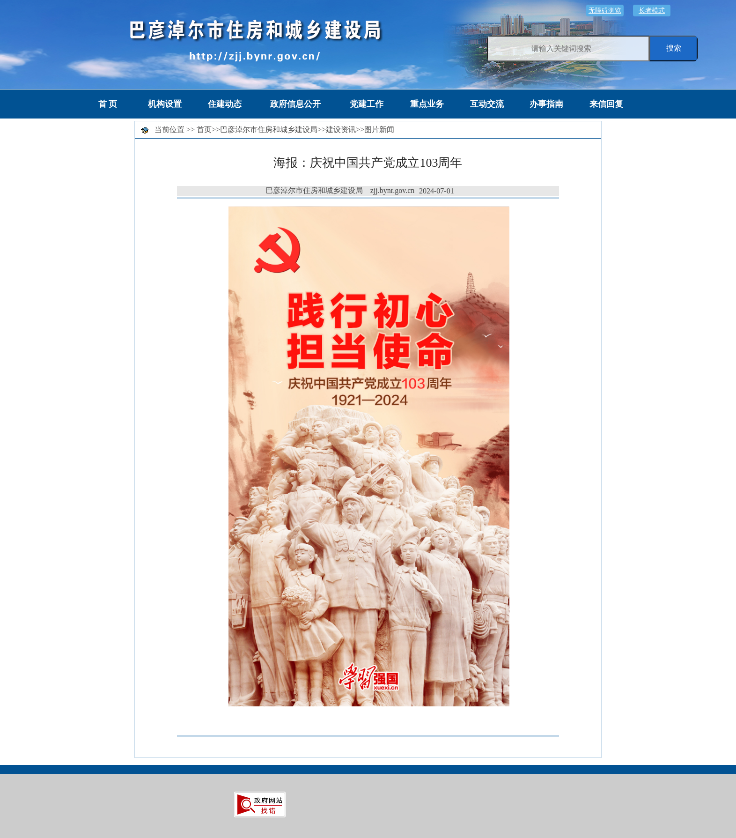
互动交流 (487, 104)
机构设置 (165, 104)
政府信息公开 (295, 104)
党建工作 (366, 104)
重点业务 (427, 104)
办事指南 (546, 104)
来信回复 (606, 104)
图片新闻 (379, 129)
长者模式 (652, 10)
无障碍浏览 (605, 10)
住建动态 (225, 104)
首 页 (108, 104)
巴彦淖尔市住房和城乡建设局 (268, 129)
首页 (204, 129)
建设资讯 (341, 129)
